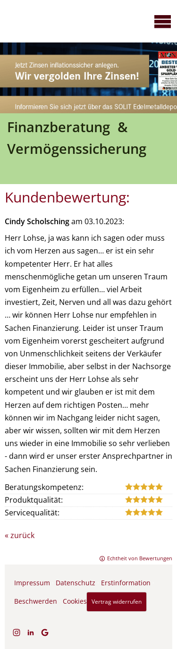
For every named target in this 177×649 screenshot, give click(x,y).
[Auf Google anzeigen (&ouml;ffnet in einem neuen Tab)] (45, 632)
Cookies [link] (75, 601)
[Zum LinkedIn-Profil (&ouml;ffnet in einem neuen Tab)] (31, 632)
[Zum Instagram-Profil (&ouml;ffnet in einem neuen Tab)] (16, 632)
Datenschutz (75, 582)
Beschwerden (35, 601)
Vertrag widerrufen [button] (117, 601)
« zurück (19, 535)
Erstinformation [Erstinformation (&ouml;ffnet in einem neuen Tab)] (126, 582)
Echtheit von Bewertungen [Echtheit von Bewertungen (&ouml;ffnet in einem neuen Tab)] (139, 558)
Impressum (32, 582)
